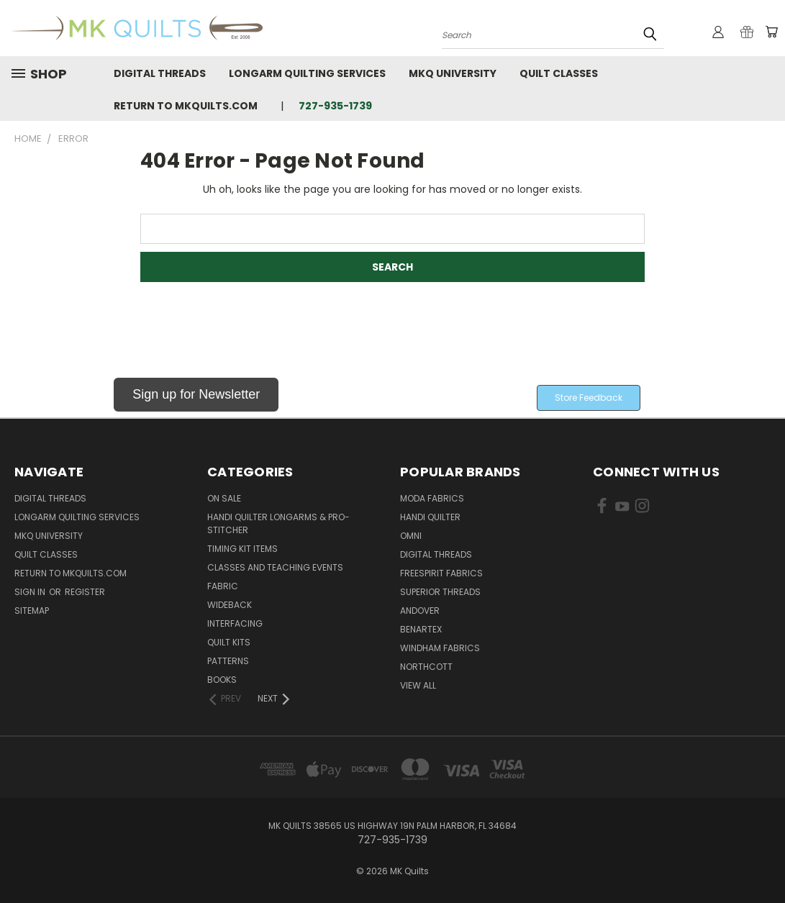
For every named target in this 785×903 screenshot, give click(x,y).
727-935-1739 (335, 106)
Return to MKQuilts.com (186, 106)
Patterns (228, 661)
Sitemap (31, 610)
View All (418, 685)
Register (85, 592)
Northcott (426, 667)
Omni (411, 536)
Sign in (30, 592)
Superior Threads (440, 592)
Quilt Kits (228, 642)
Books (222, 679)
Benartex (421, 629)
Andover (420, 610)
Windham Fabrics (440, 648)
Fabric (222, 586)
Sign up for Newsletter (196, 394)
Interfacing (235, 623)
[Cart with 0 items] (770, 31)
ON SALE (224, 498)
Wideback (229, 605)
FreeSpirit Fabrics (441, 573)
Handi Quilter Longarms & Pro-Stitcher (278, 523)
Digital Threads (160, 73)
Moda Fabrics (432, 498)
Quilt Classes (558, 73)
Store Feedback (588, 397)
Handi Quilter (430, 517)
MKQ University (452, 73)
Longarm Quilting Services (307, 73)
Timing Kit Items (242, 549)
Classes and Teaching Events (275, 567)
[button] (196, 397)
